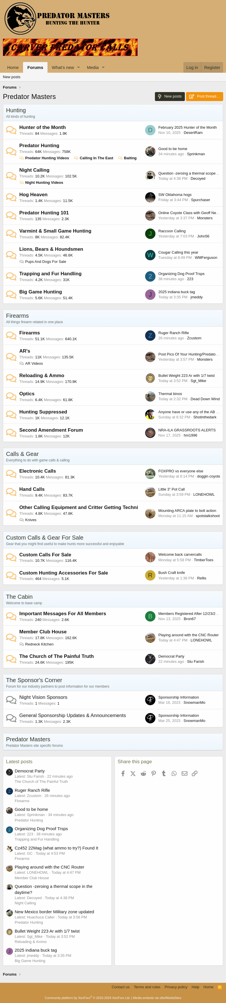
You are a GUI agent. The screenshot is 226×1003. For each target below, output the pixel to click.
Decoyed (198, 178)
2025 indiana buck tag (176, 292)
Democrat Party (171, 656)
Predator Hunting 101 (44, 213)
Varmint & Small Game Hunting (55, 231)
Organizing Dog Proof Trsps (181, 274)
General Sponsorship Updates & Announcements (72, 715)
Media (93, 67)
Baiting (127, 158)
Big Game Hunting (40, 292)
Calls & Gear (22, 454)
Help (196, 987)
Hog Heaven (33, 194)
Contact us (121, 987)
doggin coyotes (209, 476)
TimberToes (203, 560)
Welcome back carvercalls (180, 554)
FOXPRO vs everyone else (180, 471)
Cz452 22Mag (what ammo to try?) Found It (56, 847)
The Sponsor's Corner (34, 680)
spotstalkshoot (208, 516)
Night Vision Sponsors (43, 697)
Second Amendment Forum (51, 430)
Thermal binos (170, 394)
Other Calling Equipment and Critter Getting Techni (78, 507)
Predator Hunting (39, 145)
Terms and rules (147, 987)
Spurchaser (200, 200)
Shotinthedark (204, 417)
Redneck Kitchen (36, 644)
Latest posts (19, 761)
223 (190, 279)
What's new (63, 67)
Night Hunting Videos (41, 182)
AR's (24, 351)
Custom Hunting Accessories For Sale (63, 573)
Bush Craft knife (171, 572)
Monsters (204, 218)
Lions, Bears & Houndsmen (51, 249)
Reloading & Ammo (41, 375)
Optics (27, 393)
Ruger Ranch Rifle (173, 333)
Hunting (16, 110)
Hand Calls (32, 489)
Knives (28, 520)
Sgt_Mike (198, 381)
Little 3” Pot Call (171, 489)
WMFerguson (206, 257)
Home (13, 67)
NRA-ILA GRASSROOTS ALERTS (187, 430)
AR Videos (31, 363)
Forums (35, 67)
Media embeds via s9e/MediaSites (157, 998)
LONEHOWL (203, 494)
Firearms (17, 315)
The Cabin (19, 597)
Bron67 (190, 619)
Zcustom (194, 338)
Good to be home (172, 149)
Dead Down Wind (205, 399)
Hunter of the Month (42, 127)
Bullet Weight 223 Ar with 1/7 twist (186, 375)
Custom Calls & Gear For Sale (44, 537)
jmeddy (197, 297)
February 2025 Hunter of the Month (187, 127)
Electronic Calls (37, 471)
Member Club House (43, 632)
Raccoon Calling (172, 231)
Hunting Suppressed (43, 412)
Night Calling (34, 170)
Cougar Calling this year (178, 252)
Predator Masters (28, 739)
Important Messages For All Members (62, 613)
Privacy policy (176, 987)
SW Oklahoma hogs (175, 194)
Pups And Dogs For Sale (42, 261)
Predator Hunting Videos (44, 158)
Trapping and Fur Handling (50, 273)
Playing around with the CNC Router (188, 635)
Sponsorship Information (178, 697)
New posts (11, 77)
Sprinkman (196, 154)
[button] (79, 67)
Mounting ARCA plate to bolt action (187, 510)
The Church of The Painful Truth (56, 656)
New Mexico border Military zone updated (54, 911)
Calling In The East (93, 158)
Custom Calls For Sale (45, 554)
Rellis (201, 578)
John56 (203, 236)
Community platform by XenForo (87, 998)
